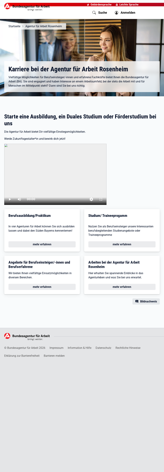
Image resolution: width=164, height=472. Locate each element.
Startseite (14, 26)
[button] (100, 12)
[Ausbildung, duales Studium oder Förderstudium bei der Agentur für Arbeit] (55, 174)
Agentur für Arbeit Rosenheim (43, 26)
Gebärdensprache (101, 4)
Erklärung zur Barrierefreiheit (22, 355)
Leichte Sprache (128, 4)
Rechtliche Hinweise (128, 348)
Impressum (56, 348)
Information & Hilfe (79, 348)
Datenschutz (103, 348)
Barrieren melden (54, 355)
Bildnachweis (148, 301)
